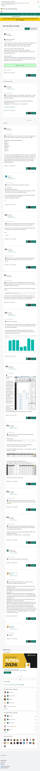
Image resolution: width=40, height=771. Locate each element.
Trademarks (2, 763)
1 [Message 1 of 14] (7, 72)
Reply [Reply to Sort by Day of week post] (34, 75)
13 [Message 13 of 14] (8, 238)
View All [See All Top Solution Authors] (6, 708)
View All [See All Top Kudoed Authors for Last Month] (6, 732)
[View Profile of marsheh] (9, 176)
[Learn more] (7, 673)
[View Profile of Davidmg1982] (11, 626)
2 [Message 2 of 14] (7, 302)
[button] (27, 29)
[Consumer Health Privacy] (20, 767)
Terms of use (3, 762)
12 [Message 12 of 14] (8, 264)
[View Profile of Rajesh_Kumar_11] (12, 572)
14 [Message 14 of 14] (8, 204)
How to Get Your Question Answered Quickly (12, 684)
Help (31, 14)
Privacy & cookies (3, 760)
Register (23, 14)
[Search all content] (25, 16)
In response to (12, 178)
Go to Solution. (21, 65)
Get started (22, 19)
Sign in (27, 14)
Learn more (3, 5)
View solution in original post (9, 106)
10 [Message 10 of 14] (10, 506)
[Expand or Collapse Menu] (1, 11)
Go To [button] (34, 14)
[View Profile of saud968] (10, 550)
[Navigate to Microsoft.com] (4, 8)
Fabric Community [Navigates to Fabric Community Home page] (12, 8)
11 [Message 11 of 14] (7, 165)
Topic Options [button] (33, 28)
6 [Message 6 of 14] (7, 110)
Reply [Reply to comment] (34, 113)
